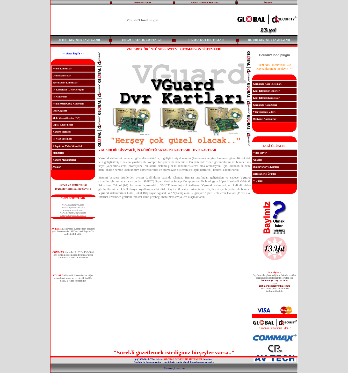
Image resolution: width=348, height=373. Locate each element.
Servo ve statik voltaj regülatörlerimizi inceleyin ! (73, 186)
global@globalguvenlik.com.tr (274, 285)
